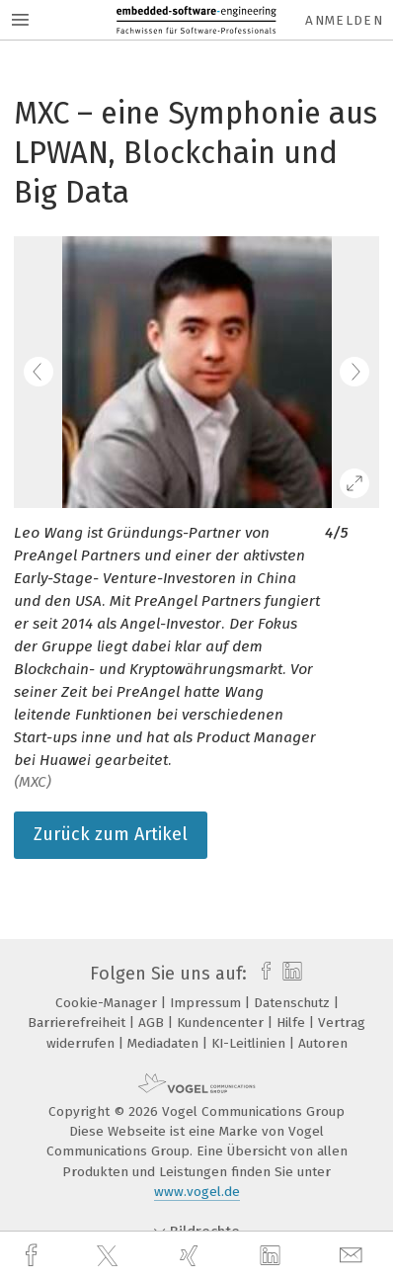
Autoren (323, 1043)
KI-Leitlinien (250, 1043)
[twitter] (109, 1256)
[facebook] (33, 1255)
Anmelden (344, 20)
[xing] (191, 1255)
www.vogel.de (197, 1191)
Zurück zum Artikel (111, 834)
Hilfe (292, 1022)
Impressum (207, 1002)
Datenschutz (294, 1002)
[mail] (353, 1255)
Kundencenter (222, 1022)
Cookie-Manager (108, 1002)
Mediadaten (164, 1043)
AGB (153, 1022)
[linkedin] (272, 1256)
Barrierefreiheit (78, 1022)
